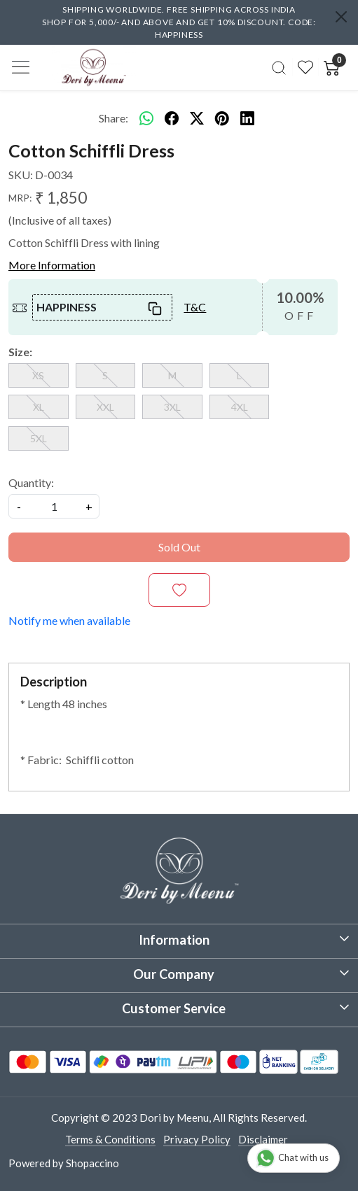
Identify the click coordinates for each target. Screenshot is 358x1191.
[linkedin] (247, 118)
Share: (113, 118)
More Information (51, 265)
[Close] (341, 17)
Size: (20, 351)
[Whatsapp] (146, 118)
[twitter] (196, 118)
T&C (195, 306)
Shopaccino (92, 1163)
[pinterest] (222, 118)
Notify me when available (69, 620)
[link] (279, 67)
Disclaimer (263, 1139)
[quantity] (53, 506)
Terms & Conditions (110, 1139)
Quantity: (31, 482)
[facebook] (171, 118)
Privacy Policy (196, 1139)
